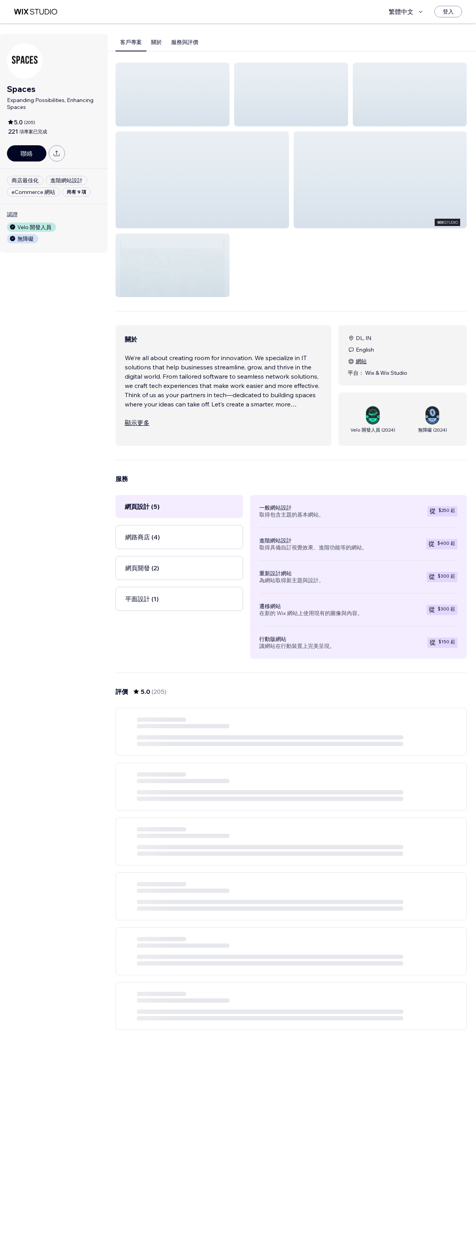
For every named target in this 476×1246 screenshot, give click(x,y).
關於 (156, 42)
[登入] (448, 11)
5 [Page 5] (305, 1224)
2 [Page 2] (263, 1224)
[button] (173, 94)
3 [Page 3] (277, 1224)
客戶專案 (131, 42)
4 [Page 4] (291, 1224)
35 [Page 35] (333, 1224)
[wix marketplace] (35, 11)
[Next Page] (347, 1225)
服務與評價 (184, 42)
